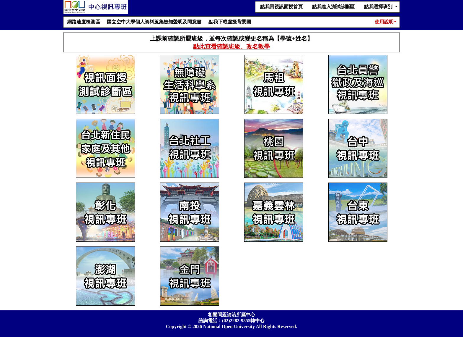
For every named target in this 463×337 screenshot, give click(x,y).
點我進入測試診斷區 (333, 6)
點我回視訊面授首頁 (281, 6)
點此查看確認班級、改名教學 (231, 46)
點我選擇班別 (378, 6)
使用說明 (384, 21)
